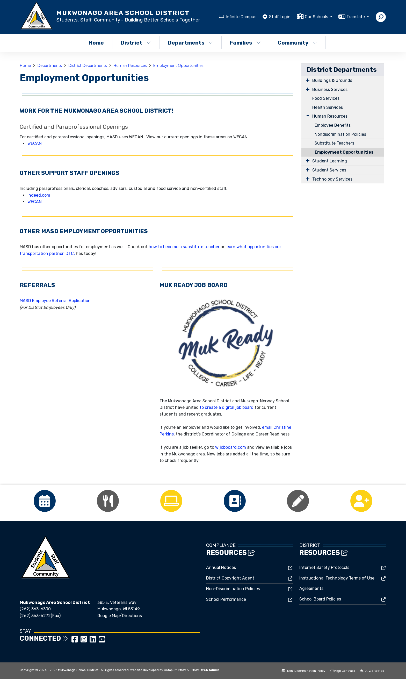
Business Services (329, 89)
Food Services (325, 98)
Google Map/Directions (119, 615)
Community (297, 42)
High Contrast (344, 671)
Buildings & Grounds (332, 80)
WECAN (34, 143)
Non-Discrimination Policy (303, 671)
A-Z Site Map (372, 671)
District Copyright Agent (230, 578)
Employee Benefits (333, 125)
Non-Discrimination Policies (233, 588)
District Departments (87, 65)
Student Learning (329, 161)
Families (245, 42)
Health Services (327, 107)
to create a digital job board (226, 407)
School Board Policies (320, 599)
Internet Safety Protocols (324, 567)
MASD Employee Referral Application (55, 300)
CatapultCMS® (175, 670)
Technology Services (332, 179)
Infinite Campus (241, 16)
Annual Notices (221, 567)
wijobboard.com (230, 447)
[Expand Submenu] (306, 80)
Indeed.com (38, 195)
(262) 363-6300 (35, 608)
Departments (190, 42)
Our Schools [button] (317, 16)
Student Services (329, 170)
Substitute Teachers (334, 143)
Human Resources (130, 65)
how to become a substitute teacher (184, 246)
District (136, 42)
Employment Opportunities (178, 65)
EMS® (194, 670)
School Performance (226, 599)
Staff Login (280, 16)
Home (96, 42)
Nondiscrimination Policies (340, 134)
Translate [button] (356, 16)
